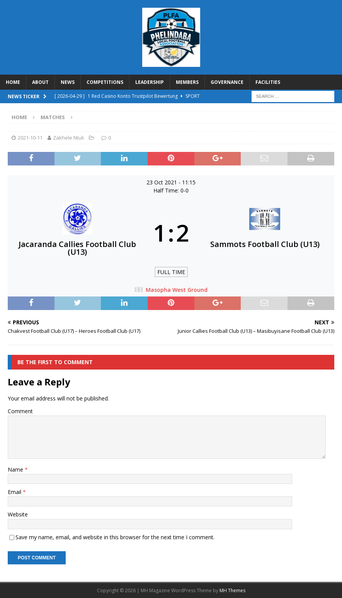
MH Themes (232, 590)
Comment (20, 411)
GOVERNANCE (227, 82)
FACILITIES (267, 82)
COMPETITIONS (105, 82)
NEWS (68, 82)
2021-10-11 (30, 137)
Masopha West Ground (177, 289)
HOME (13, 82)
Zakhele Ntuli (68, 137)
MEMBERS (187, 82)
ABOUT (40, 82)
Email (15, 492)
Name (16, 469)
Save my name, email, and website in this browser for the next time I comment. (114, 537)
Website (18, 514)
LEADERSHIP (149, 82)
